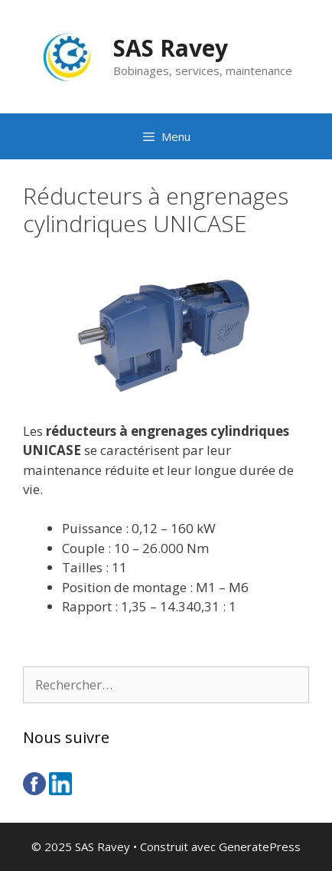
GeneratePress (260, 846)
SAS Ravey (170, 48)
